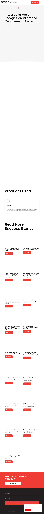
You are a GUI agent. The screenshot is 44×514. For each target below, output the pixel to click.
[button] (35, 2)
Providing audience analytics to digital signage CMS (30, 430)
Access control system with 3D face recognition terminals (12, 456)
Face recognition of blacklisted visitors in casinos (30, 378)
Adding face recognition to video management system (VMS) (13, 404)
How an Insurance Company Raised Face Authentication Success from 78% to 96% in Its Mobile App (12, 275)
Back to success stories (11, 7)
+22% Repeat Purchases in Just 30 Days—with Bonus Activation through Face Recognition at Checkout (12, 301)
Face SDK (9, 205)
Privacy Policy (19, 511)
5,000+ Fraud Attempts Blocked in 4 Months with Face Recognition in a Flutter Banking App (12, 328)
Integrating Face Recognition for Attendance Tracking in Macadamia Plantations (13, 379)
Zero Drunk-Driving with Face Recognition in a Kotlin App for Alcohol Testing (30, 301)
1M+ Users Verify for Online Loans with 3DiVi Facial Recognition (31, 249)
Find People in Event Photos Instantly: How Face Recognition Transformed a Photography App (31, 353)
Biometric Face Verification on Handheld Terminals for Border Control (12, 249)
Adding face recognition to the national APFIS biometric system (12, 430)
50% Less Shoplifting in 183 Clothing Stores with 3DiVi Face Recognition (30, 327)
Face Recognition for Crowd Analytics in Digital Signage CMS (12, 353)
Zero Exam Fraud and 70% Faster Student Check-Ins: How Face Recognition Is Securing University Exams (31, 275)
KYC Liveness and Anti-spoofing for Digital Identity (30, 404)
